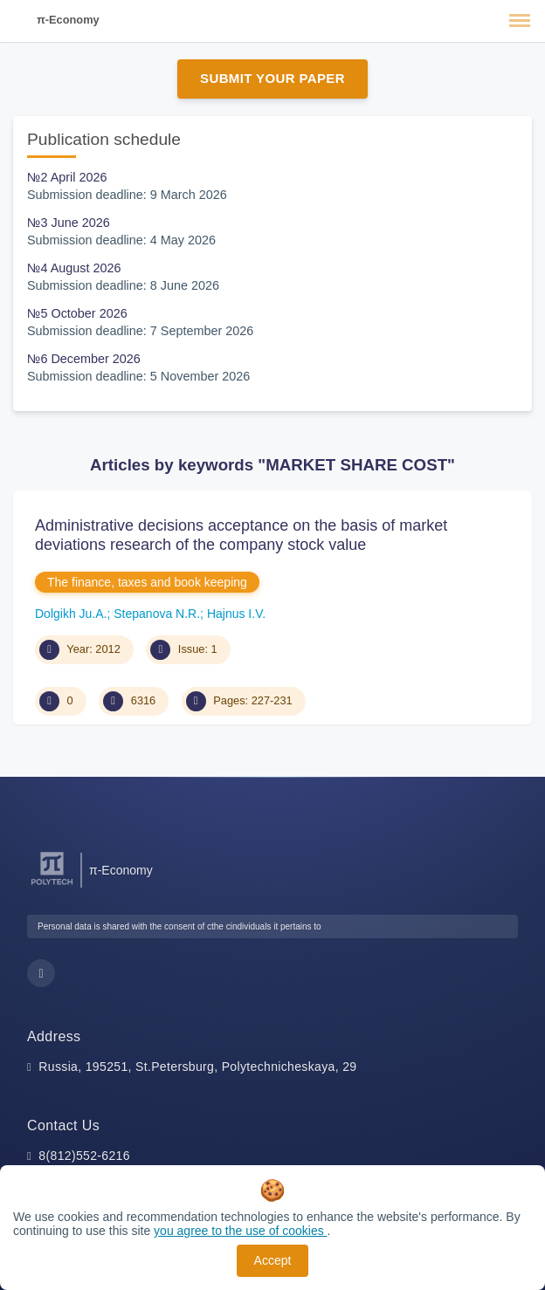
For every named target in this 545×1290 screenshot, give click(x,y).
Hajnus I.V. (236, 614)
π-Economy (68, 19)
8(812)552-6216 (84, 1156)
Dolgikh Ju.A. (71, 614)
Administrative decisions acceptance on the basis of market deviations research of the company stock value (241, 535)
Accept (273, 1260)
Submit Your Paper (272, 78)
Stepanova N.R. (157, 614)
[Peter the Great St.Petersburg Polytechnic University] (52, 885)
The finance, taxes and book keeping (147, 582)
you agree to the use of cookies (240, 1231)
